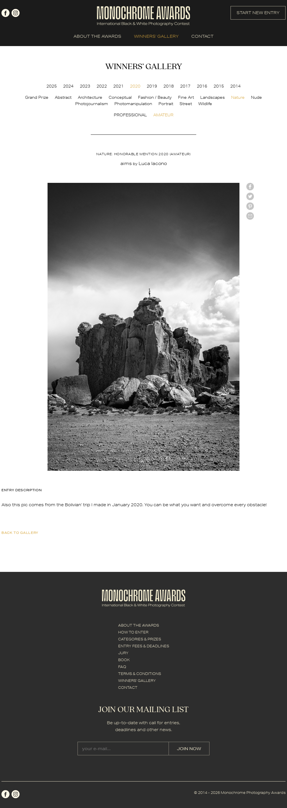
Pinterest (250, 206)
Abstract (63, 97)
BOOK (124, 659)
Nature (238, 97)
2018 (168, 86)
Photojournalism (91, 103)
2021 (118, 86)
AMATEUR (163, 114)
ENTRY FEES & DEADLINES (143, 646)
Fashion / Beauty (155, 97)
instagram (16, 13)
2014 (235, 86)
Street (186, 103)
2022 (102, 86)
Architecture (90, 97)
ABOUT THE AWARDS (97, 36)
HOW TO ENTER (133, 632)
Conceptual (120, 97)
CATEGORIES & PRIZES (139, 639)
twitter (250, 196)
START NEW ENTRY (258, 12)
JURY (123, 652)
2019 (152, 86)
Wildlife (205, 103)
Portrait (165, 103)
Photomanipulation (133, 103)
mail (250, 216)
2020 (135, 86)
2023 (85, 86)
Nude (256, 97)
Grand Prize (36, 97)
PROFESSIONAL (130, 114)
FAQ (122, 666)
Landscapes (212, 97)
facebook (5, 13)
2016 (202, 86)
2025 (51, 86)
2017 (185, 86)
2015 (219, 86)
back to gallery (19, 532)
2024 (68, 86)
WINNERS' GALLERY (156, 36)
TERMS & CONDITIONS (139, 673)
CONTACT (202, 36)
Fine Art (186, 97)
